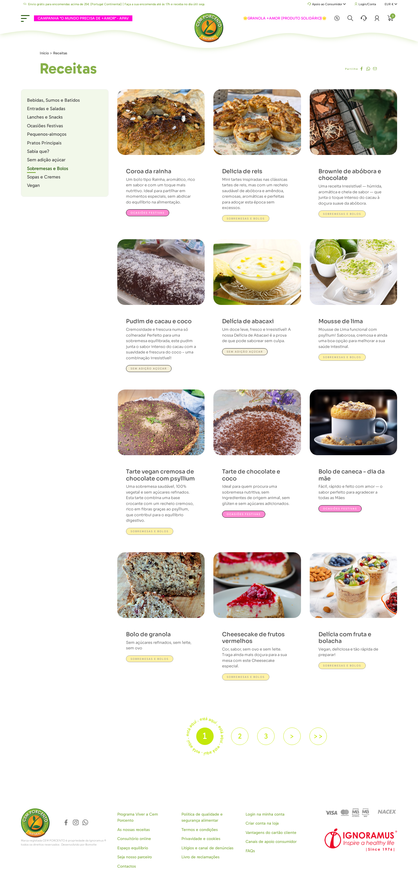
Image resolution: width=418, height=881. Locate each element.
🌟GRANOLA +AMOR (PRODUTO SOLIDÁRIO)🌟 (285, 18)
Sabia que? (38, 151)
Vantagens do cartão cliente (271, 832)
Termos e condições (199, 829)
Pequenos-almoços (46, 134)
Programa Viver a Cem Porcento (137, 817)
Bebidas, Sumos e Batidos (53, 100)
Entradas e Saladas (46, 108)
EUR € (391, 4)
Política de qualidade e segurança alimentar (202, 817)
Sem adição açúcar (46, 159)
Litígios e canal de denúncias (207, 848)
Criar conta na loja (262, 823)
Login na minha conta (265, 814)
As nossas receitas (133, 829)
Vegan (33, 185)
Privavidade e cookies (200, 838)
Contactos (126, 866)
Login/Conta (365, 4)
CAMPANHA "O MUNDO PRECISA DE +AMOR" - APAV (83, 18)
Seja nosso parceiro (134, 857)
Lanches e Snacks (45, 117)
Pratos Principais (44, 143)
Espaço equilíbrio (132, 848)
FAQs (250, 850)
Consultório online (134, 838)
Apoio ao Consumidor (327, 4)
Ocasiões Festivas (45, 125)
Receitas (60, 53)
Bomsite (91, 844)
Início (44, 53)
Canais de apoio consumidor (271, 841)
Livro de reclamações (200, 857)
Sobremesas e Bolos (47, 168)
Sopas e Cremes (43, 177)
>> (318, 736)
